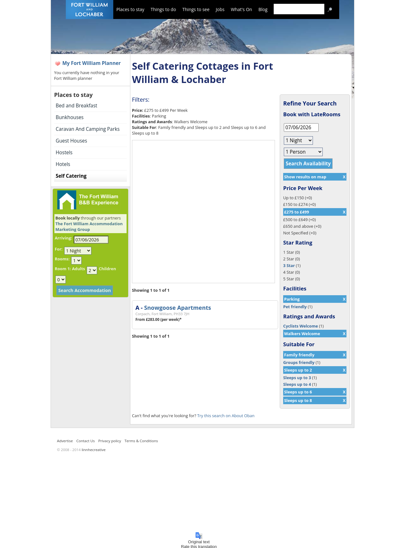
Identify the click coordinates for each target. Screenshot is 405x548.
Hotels (63, 164)
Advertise (65, 440)
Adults (78, 268)
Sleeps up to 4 (297, 384)
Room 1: (63, 268)
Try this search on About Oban (225, 415)
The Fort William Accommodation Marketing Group (89, 226)
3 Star (289, 265)
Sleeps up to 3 (297, 377)
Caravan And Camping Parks (88, 129)
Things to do (163, 9)
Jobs (220, 9)
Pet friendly (295, 306)
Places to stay (130, 9)
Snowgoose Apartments (177, 307)
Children (107, 268)
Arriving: (63, 238)
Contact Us (85, 440)
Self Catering (71, 176)
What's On (241, 9)
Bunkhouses (70, 117)
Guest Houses (71, 140)
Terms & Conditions (141, 440)
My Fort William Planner (91, 63)
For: (58, 249)
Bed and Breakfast (76, 105)
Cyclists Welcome (300, 326)
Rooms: (62, 259)
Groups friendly (299, 362)
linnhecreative (94, 449)
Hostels (64, 152)
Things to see (195, 9)
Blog (263, 9)
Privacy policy (109, 440)
